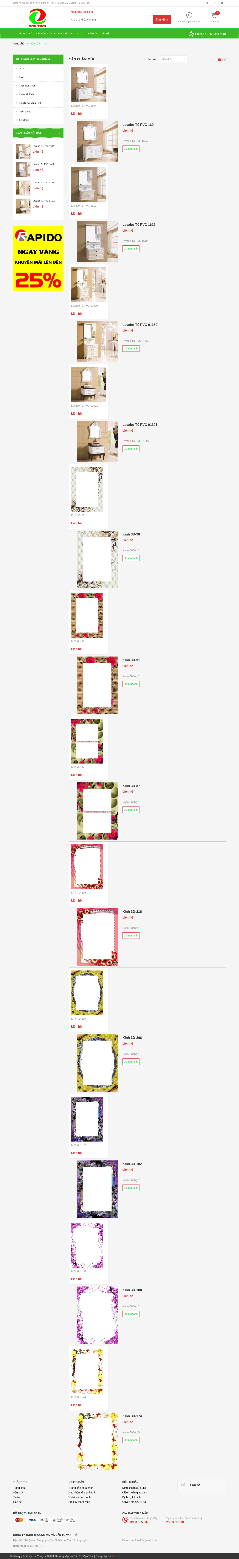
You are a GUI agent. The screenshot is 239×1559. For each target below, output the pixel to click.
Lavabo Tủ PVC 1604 (43, 146)
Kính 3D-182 (78, 1144)
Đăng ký (196, 21)
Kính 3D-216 (78, 892)
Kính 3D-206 (78, 1018)
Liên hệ (17, 1501)
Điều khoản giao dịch (134, 1492)
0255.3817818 (216, 33)
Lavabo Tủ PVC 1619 (43, 164)
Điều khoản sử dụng (134, 1487)
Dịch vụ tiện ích (131, 1497)
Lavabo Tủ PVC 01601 (44, 201)
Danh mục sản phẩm (33, 59)
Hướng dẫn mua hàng (80, 1487)
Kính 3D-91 (77, 641)
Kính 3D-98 (77, 515)
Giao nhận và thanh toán (82, 1492)
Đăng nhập (184, 21)
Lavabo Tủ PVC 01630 (44, 182)
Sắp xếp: (153, 59)
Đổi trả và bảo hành (79, 1497)
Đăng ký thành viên (79, 1501)
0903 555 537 (139, 1522)
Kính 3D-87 (77, 766)
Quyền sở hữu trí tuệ (134, 1501)
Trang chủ (19, 1487)
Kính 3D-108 (78, 1271)
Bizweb (116, 1556)
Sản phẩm (19, 1492)
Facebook (195, 1484)
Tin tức (17, 1497)
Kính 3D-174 (78, 1397)
